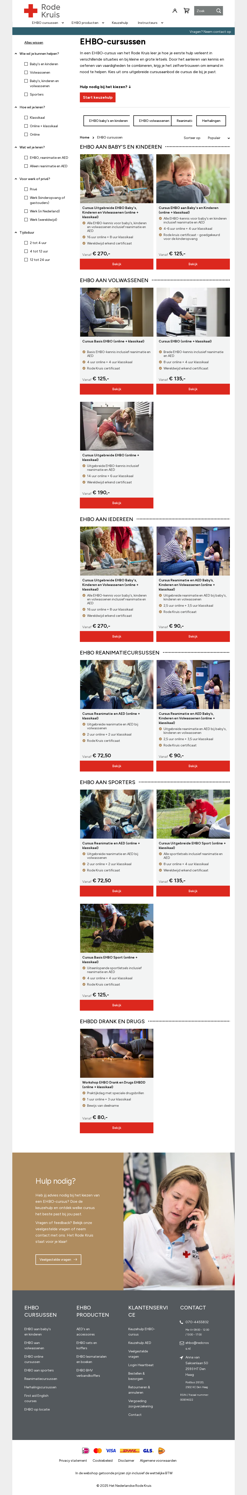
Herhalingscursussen (40, 1387)
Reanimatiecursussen (40, 1379)
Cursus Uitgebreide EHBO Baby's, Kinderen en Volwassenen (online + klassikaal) (110, 212)
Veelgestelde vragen (55, 1260)
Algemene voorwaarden (158, 1461)
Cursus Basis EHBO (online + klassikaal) (113, 341)
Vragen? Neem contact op (210, 32)
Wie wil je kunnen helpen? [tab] (39, 54)
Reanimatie (185, 121)
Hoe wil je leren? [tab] (32, 109)
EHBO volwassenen (154, 121)
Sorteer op (192, 138)
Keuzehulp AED (139, 1343)
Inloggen (174, 11)
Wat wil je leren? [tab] (32, 147)
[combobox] (208, 11)
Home (85, 137)
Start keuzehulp (98, 97)
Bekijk (116, 264)
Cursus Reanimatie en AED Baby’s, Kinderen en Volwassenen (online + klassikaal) (187, 584)
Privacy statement (73, 1461)
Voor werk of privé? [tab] (35, 179)
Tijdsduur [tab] (27, 232)
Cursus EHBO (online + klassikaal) (185, 341)
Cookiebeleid (103, 1461)
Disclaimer (126, 1461)
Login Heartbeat (141, 1365)
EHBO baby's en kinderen (108, 121)
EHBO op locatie (37, 1409)
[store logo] (42, 11)
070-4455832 (197, 1322)
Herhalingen (211, 121)
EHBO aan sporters (39, 1370)
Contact (135, 1415)
